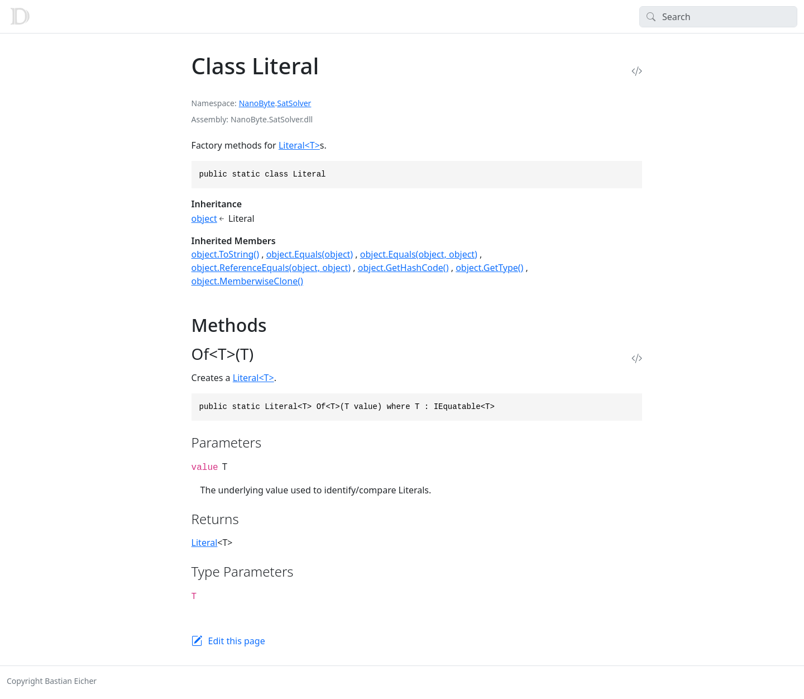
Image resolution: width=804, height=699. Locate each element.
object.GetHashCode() (403, 267)
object (204, 218)
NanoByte (257, 103)
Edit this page (236, 641)
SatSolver (294, 103)
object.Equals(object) (309, 254)
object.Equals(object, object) (418, 254)
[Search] (718, 16)
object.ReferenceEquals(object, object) (271, 267)
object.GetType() (489, 267)
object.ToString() (225, 254)
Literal (205, 542)
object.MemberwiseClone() (247, 281)
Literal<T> (299, 145)
